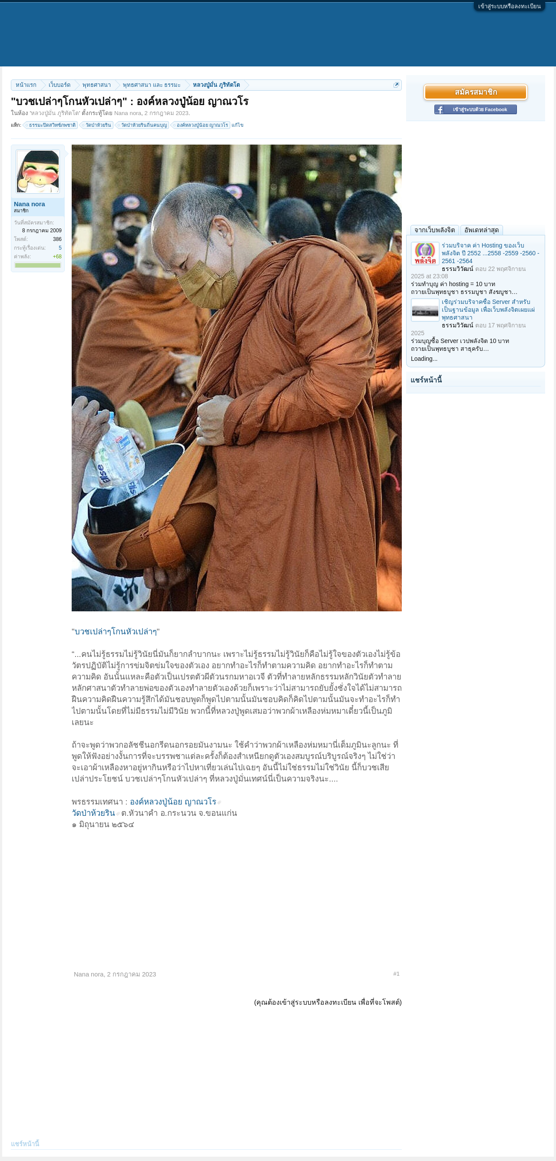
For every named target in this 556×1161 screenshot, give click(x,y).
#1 (397, 973)
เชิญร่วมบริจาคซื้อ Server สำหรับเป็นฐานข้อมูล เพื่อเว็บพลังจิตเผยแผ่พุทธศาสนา (488, 309)
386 (57, 239)
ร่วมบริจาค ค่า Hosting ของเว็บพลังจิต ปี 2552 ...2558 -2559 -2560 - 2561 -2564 (490, 253)
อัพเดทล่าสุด (481, 230)
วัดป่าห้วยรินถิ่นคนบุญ (143, 125)
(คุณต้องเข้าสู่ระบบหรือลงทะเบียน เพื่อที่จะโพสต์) (328, 1002)
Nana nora (127, 113)
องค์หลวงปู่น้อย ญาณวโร (201, 125)
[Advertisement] (237, 895)
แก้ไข (238, 125)
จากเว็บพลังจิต (434, 230)
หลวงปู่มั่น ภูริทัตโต (55, 113)
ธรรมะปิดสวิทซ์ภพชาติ (51, 125)
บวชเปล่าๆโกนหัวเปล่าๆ (116, 631)
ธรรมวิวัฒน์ (457, 268)
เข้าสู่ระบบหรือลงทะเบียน (509, 6)
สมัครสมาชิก (476, 92)
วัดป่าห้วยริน (97, 125)
